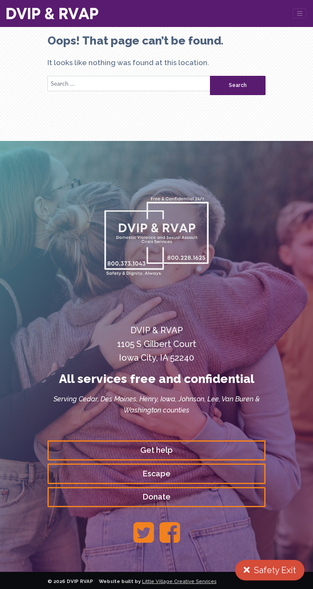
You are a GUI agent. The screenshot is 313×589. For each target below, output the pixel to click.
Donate (157, 496)
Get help (156, 449)
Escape (157, 473)
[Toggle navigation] (300, 13)
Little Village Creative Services (179, 581)
